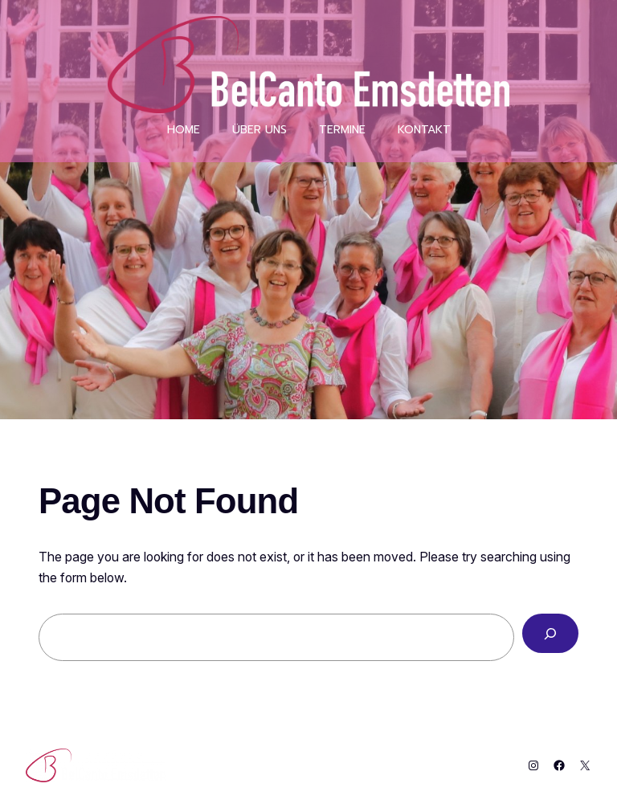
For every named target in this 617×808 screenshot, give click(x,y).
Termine (342, 129)
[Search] (550, 633)
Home (183, 129)
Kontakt (424, 129)
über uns (259, 129)
